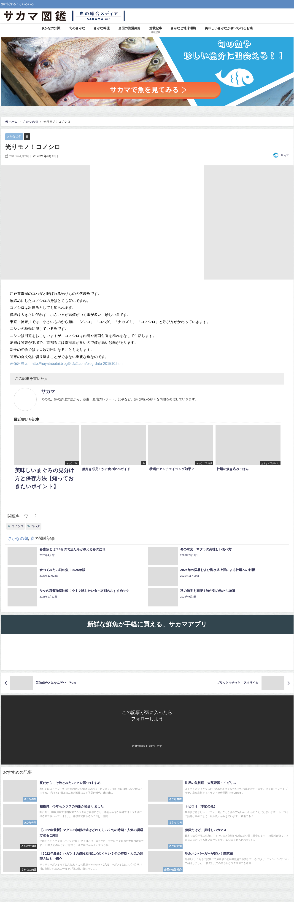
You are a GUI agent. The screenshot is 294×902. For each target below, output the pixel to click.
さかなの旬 (14, 136)
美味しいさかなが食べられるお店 (229, 28)
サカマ (285, 155)
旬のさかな (77, 28)
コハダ (35, 526)
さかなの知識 (50, 28)
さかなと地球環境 (183, 28)
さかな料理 (102, 28)
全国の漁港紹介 (129, 28)
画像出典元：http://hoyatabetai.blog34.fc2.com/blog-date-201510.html (66, 363)
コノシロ (17, 526)
